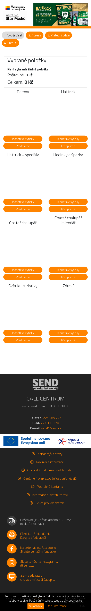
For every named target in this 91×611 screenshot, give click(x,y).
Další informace (57, 606)
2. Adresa (34, 35)
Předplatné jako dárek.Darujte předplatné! (35, 535)
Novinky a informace (50, 461)
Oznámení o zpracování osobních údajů (49, 478)
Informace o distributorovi (50, 494)
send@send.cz (51, 428)
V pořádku (35, 606)
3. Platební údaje (58, 35)
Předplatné (23, 146)
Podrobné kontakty (50, 486)
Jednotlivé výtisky (23, 139)
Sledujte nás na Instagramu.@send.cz (39, 563)
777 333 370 (50, 422)
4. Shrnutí (10, 42)
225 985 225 (52, 417)
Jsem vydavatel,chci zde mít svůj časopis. (37, 577)
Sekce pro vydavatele (50, 502)
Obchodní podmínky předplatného (50, 470)
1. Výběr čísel (13, 35)
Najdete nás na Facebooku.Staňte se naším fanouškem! (39, 549)
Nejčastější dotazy (50, 453)
